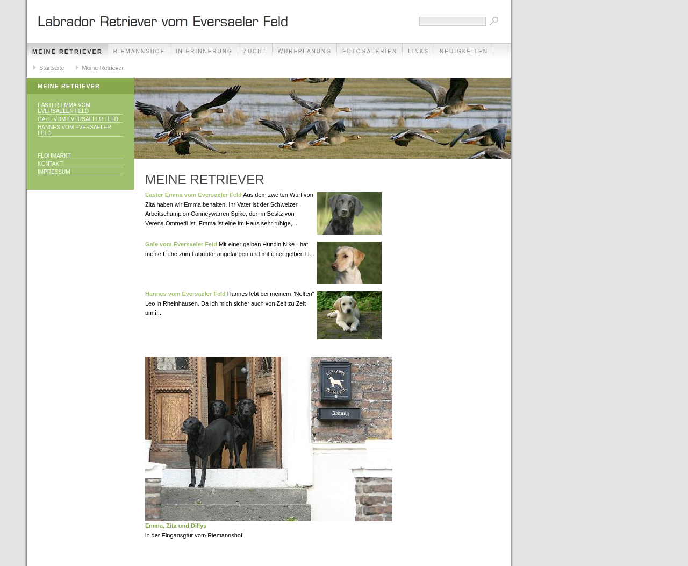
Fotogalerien (369, 51)
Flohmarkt (54, 156)
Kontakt (50, 164)
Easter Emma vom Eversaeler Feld (64, 108)
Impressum (54, 172)
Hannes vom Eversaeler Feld (74, 130)
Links (418, 51)
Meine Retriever (67, 51)
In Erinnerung (204, 51)
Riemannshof (139, 51)
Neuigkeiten (464, 51)
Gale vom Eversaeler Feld (78, 119)
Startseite (51, 68)
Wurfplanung (305, 51)
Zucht (255, 51)
